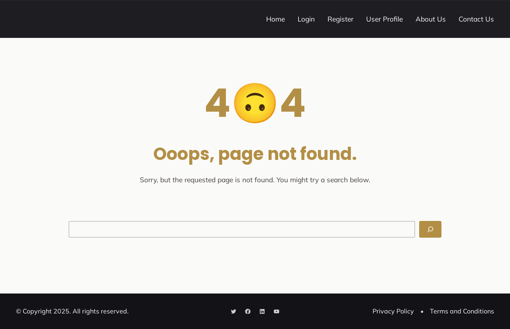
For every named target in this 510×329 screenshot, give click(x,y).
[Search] (430, 229)
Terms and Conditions (462, 311)
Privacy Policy (393, 311)
